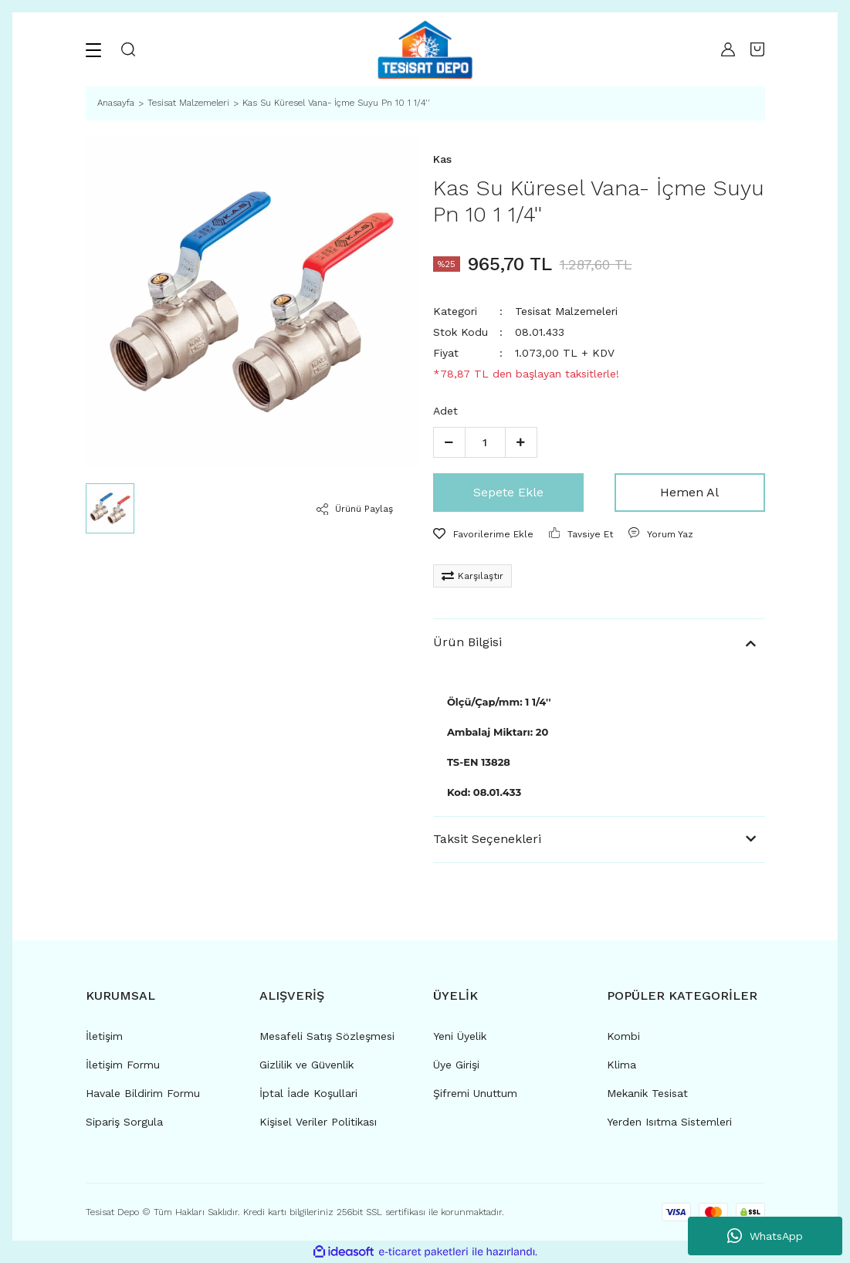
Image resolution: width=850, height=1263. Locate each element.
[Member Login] (724, 49)
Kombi (623, 1036)
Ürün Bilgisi (467, 642)
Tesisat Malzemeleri (566, 311)
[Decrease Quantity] (449, 442)
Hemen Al (689, 492)
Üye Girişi (456, 1064)
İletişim (104, 1036)
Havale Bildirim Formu (143, 1093)
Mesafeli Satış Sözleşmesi (327, 1036)
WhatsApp (765, 1235)
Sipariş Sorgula (124, 1122)
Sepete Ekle (508, 492)
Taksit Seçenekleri (487, 838)
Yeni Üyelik (459, 1036)
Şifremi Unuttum (475, 1093)
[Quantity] (485, 442)
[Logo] (424, 49)
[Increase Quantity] (521, 442)
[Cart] (757, 49)
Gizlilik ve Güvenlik (306, 1064)
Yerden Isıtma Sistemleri (669, 1122)
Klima (621, 1064)
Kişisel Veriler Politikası (318, 1122)
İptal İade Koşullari (308, 1093)
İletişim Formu (123, 1064)
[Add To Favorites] (483, 534)
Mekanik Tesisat (647, 1093)
